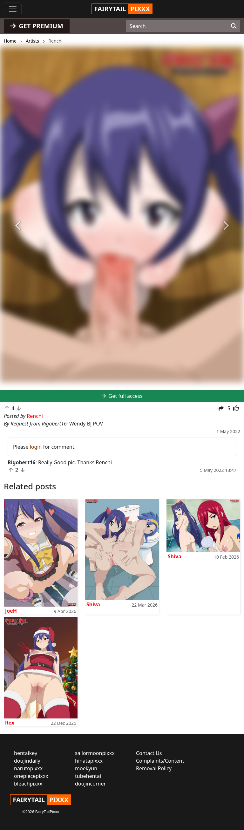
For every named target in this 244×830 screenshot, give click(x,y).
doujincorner (90, 783)
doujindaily (27, 760)
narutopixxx (28, 768)
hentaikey (25, 753)
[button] (18, 226)
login (36, 446)
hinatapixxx (89, 760)
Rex (9, 722)
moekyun (86, 768)
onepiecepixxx (31, 775)
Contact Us (149, 753)
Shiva (93, 604)
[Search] (233, 26)
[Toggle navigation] (13, 9)
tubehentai (88, 775)
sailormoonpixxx (95, 753)
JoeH (11, 610)
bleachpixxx (28, 783)
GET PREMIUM (36, 26)
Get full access (121, 395)
